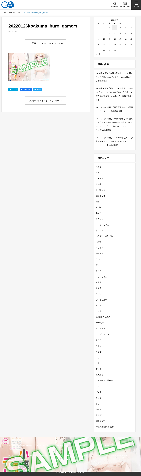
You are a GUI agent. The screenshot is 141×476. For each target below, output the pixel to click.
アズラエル (100, 328)
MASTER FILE (121, 455)
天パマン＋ (100, 190)
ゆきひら (99, 219)
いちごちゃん (101, 276)
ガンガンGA (128, 445)
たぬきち (99, 375)
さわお (98, 271)
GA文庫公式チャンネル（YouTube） (45, 455)
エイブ (98, 173)
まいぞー (99, 398)
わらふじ (99, 409)
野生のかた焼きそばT (105, 427)
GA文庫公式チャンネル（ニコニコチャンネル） (88, 455)
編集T (98, 201)
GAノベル (96, 445)
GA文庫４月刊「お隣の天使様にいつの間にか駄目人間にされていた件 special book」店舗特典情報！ (114, 77)
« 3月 (98, 54)
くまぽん (99, 352)
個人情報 (58, 460)
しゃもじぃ (100, 311)
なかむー (99, 259)
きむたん (99, 230)
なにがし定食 (101, 300)
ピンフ (98, 392)
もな (98, 403)
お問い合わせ (74, 460)
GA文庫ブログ (63, 445)
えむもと (99, 340)
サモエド (99, 178)
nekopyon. (100, 323)
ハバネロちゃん (102, 224)
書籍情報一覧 (27, 445)
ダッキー (99, 369)
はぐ (98, 386)
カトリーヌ (100, 346)
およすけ (99, 282)
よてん (98, 288)
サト (98, 363)
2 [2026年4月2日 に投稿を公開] (114, 27)
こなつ (98, 357)
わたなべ (99, 167)
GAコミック (112, 445)
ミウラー (99, 248)
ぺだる (98, 242)
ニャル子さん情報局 (104, 380)
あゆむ (98, 213)
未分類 (98, 415)
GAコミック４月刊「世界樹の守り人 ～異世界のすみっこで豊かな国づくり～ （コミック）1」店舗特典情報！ (114, 141)
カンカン (99, 305)
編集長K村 (100, 421)
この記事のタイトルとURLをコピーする (45, 43)
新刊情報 (11, 445)
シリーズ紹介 (44, 445)
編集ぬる (99, 253)
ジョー (98, 265)
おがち (98, 207)
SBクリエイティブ (15, 455)
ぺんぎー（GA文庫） (105, 236)
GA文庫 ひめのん (103, 317)
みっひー (99, 294)
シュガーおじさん (103, 334)
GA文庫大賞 (80, 445)
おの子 (98, 184)
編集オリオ (100, 196)
